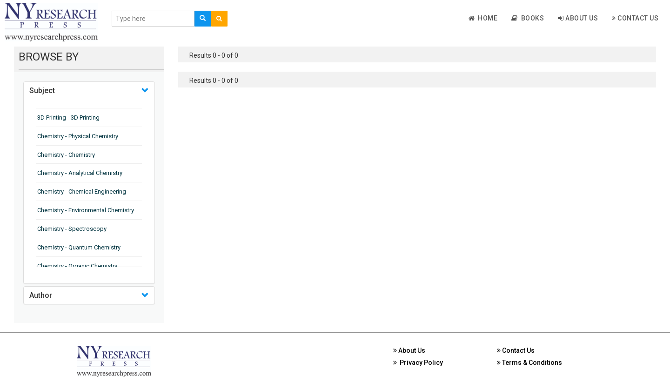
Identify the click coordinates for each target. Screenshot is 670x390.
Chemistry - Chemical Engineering (81, 191)
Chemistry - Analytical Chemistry (79, 172)
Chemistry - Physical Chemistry (77, 136)
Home (483, 18)
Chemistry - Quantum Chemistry (79, 247)
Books (527, 18)
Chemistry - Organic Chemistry (77, 265)
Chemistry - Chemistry (66, 154)
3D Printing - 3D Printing (68, 117)
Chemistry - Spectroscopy (72, 228)
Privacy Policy (418, 362)
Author (40, 295)
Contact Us (635, 18)
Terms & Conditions (529, 362)
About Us (578, 18)
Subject (42, 90)
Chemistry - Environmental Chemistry (85, 210)
